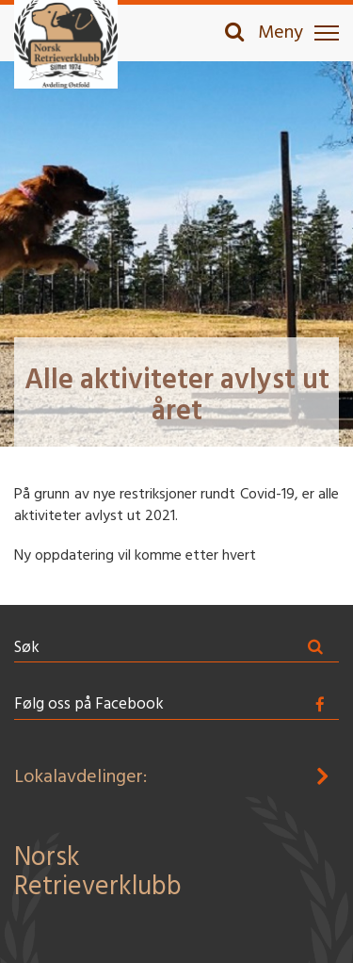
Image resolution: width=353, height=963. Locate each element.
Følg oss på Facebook (89, 704)
